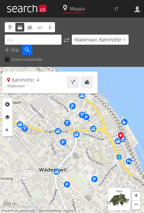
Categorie (7, 104)
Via (14, 49)
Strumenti (7, 130)
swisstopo (27, 211)
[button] (136, 196)
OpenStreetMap (49, 211)
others (68, 211)
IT (117, 9)
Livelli (7, 117)
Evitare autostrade (23, 59)
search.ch (11, 211)
